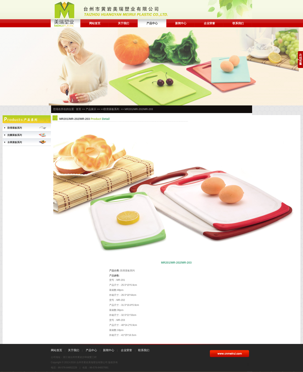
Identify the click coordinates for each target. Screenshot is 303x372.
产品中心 (152, 23)
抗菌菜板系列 (14, 135)
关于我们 (123, 23)
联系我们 (238, 23)
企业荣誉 (209, 23)
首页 (78, 109)
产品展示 (91, 109)
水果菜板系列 (14, 142)
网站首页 (94, 23)
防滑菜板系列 (111, 109)
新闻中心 (180, 23)
